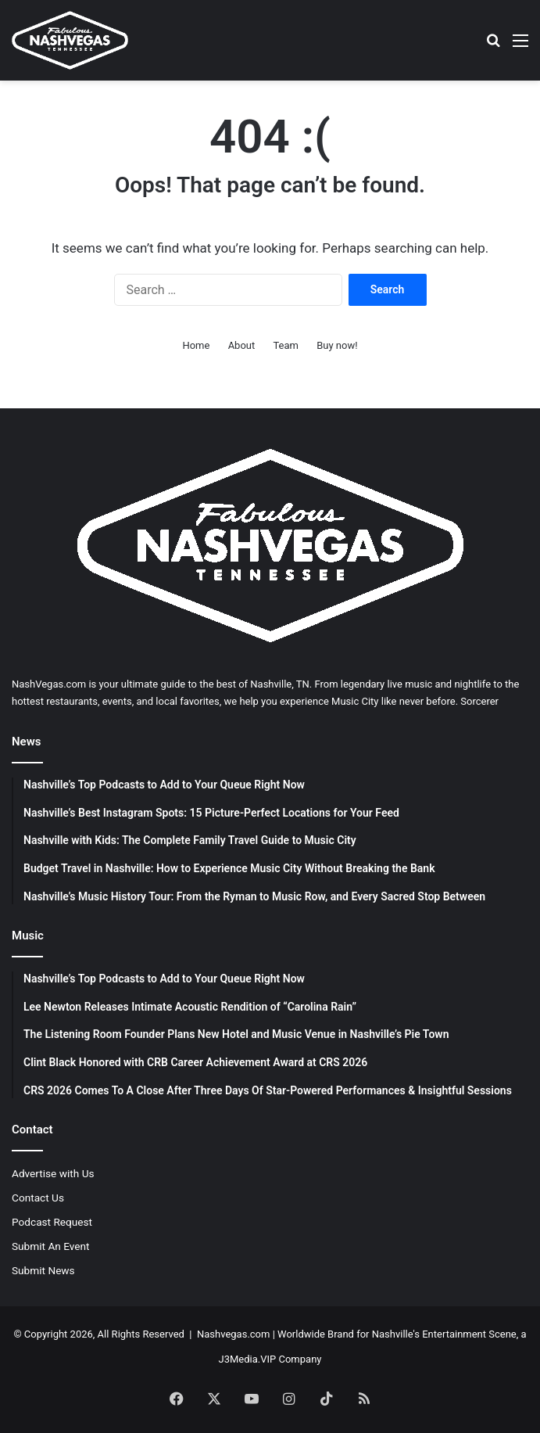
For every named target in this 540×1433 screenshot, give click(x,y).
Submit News (43, 1270)
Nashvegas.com (233, 1334)
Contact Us (38, 1197)
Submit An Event (51, 1246)
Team (286, 345)
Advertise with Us (53, 1173)
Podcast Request (52, 1222)
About (242, 345)
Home (195, 345)
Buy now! (336, 345)
